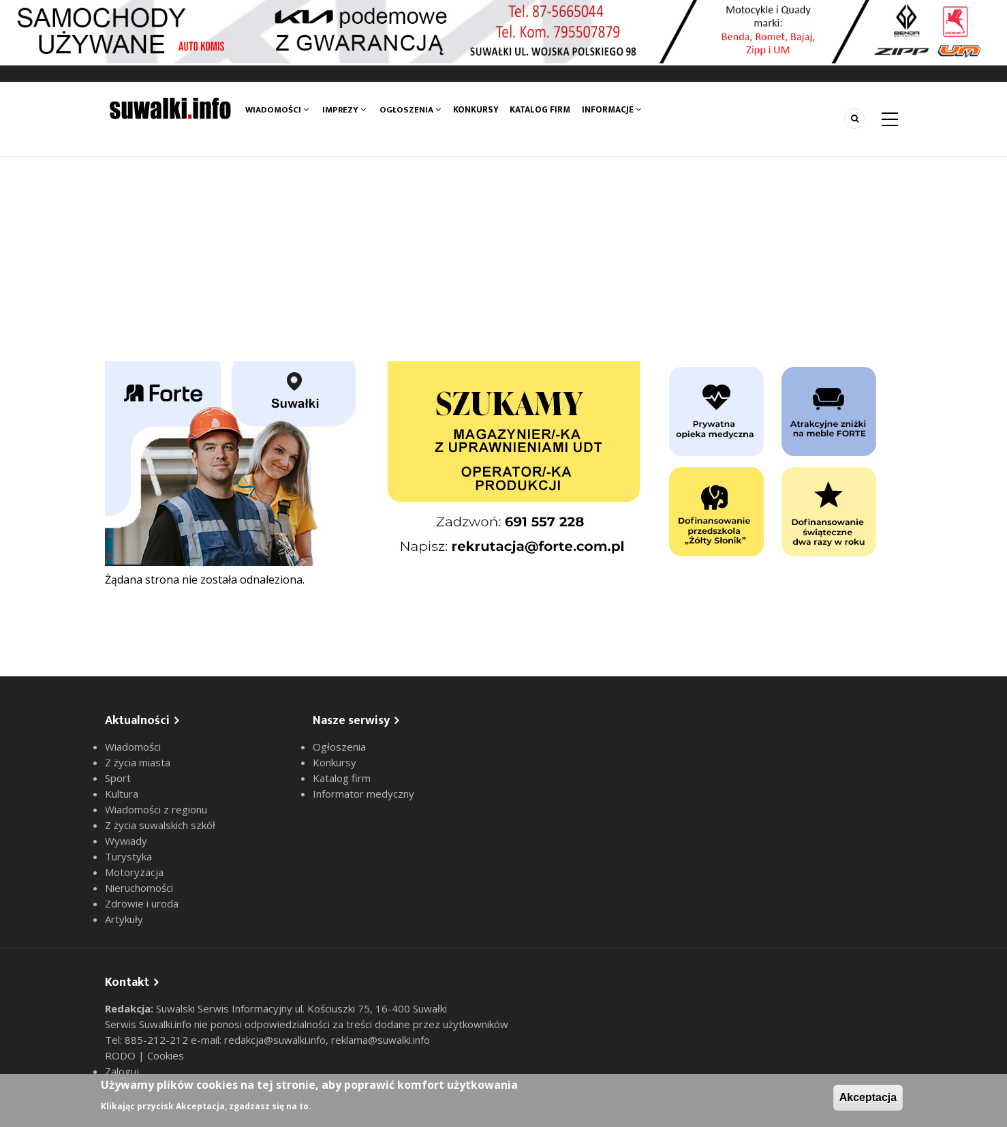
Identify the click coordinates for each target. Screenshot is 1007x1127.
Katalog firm (542, 109)
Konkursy (476, 109)
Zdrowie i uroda (142, 903)
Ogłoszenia (410, 109)
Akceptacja (868, 1097)
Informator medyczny (363, 793)
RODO (121, 1055)
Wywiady (126, 840)
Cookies (165, 1055)
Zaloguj (122, 1071)
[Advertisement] (503, 259)
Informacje (615, 109)
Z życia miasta (137, 762)
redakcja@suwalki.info (275, 1040)
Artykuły (124, 919)
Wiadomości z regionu (156, 809)
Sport (118, 778)
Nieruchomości (139, 888)
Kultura (121, 793)
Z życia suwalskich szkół (160, 825)
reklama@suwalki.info (380, 1040)
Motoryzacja (134, 872)
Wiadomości (277, 109)
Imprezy (344, 109)
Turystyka (128, 856)
